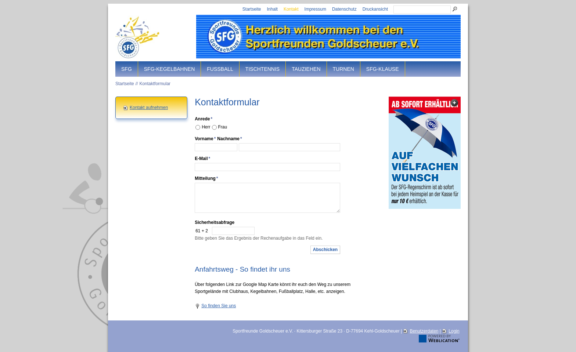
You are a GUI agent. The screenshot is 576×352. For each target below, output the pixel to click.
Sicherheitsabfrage (214, 222)
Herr (206, 127)
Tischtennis (262, 69)
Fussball (220, 69)
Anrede (203, 118)
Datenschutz (344, 9)
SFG (126, 69)
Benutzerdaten (424, 331)
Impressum (315, 9)
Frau (222, 127)
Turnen (343, 69)
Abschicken (325, 249)
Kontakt (291, 9)
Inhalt (272, 9)
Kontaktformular (154, 83)
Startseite (251, 9)
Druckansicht (375, 9)
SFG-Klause (382, 69)
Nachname (229, 138)
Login (454, 331)
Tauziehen (306, 69)
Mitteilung (206, 178)
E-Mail (202, 158)
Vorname (205, 138)
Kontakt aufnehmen (149, 107)
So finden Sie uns (218, 305)
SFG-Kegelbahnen (169, 69)
